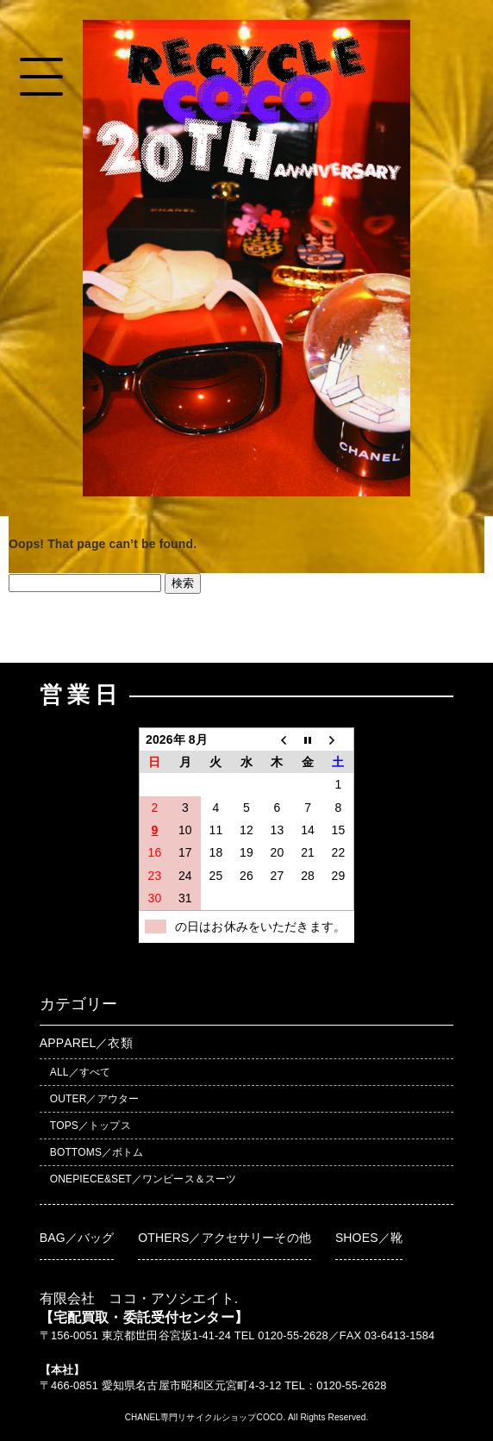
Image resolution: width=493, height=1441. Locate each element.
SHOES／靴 (369, 1237)
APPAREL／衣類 (86, 1043)
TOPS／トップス (90, 1126)
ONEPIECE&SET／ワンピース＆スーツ (143, 1179)
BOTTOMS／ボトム (97, 1152)
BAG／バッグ (77, 1237)
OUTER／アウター (94, 1099)
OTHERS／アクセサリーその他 (224, 1237)
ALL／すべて (80, 1072)
